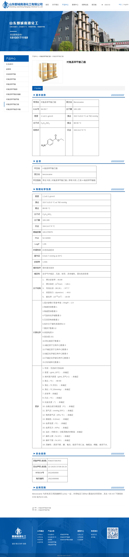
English (126, 4)
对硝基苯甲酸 (11, 74)
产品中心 (65, 5)
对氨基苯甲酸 (11, 79)
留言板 (94, 5)
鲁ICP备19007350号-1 (64, 556)
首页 (47, 5)
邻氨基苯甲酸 (11, 84)
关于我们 (55, 5)
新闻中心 (75, 5)
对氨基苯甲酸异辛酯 (13, 109)
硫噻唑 (8, 69)
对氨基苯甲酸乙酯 (12, 104)
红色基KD (9, 64)
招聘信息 (85, 5)
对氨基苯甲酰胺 (11, 89)
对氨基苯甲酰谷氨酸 (13, 94)
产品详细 (37, 88)
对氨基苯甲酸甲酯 (12, 99)
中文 (120, 4)
